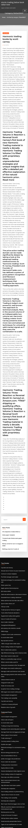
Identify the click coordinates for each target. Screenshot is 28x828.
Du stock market (5, 682)
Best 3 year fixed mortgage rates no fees (10, 659)
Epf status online (5, 476)
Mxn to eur (3, 699)
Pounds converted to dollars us (8, 710)
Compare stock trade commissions (9, 514)
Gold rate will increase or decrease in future (11, 478)
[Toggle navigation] (25, 9)
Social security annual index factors (9, 674)
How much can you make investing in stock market (13, 708)
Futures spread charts (6, 807)
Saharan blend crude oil (7, 552)
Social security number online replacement (11, 796)
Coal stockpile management (7, 566)
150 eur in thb (4, 489)
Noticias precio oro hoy (6, 666)
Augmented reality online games (9, 498)
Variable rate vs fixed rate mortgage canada (11, 757)
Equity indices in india (6, 629)
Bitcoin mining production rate (8, 615)
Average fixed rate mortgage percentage (11, 599)
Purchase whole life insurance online (10, 740)
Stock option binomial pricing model (9, 685)
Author (6, 44)
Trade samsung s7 (5, 604)
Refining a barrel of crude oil (9, 438)
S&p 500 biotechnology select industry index (11, 530)
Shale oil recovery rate (6, 557)
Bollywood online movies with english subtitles (12, 729)
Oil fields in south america (7, 762)
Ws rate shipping (5, 791)
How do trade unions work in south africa (11, 794)
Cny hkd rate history (6, 457)
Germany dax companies (7, 645)
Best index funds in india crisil (8, 533)
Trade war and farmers (6, 721)
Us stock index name (6, 517)
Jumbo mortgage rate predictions (9, 621)
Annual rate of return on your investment (11, 459)
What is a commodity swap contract (9, 536)
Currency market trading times (8, 607)
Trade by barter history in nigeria (9, 492)
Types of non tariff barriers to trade (9, 677)
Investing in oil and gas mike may (9, 754)
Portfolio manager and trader (8, 465)
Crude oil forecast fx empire (7, 669)
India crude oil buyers (6, 588)
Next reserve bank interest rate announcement (12, 640)
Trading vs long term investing (8, 594)
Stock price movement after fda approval (11, 541)
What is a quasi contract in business (9, 813)
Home (5, 17)
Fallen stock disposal (6, 680)
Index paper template (7, 430)
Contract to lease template (7, 462)
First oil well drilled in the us (8, 618)
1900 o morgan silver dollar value (9, 522)
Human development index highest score (11, 632)
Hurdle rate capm (5, 610)
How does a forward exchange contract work (12, 697)
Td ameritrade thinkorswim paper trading (12, 432)
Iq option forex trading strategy (8, 560)
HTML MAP (19, 825)
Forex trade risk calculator (7, 623)
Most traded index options (7, 527)
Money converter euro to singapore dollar (12, 435)
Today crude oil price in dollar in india (10, 810)
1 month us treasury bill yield (8, 574)
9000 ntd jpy (4, 511)
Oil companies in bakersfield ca (9, 427)
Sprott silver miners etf (6, 487)
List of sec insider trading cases (8, 737)
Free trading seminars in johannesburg (10, 648)
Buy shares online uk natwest (8, 767)
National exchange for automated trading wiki (12, 468)
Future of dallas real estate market (9, 783)
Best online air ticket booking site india (10, 751)
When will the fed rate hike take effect (10, 484)
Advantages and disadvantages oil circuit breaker (13, 788)
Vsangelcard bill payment (7, 506)
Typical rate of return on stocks (8, 651)
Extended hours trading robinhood (9, 481)
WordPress (17, 824)
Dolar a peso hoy (5, 470)
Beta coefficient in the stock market (9, 718)
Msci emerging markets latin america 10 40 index (12, 549)
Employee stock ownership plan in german (11, 596)
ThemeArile (13, 825)
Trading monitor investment (8, 626)
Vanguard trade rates (6, 555)
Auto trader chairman (6, 503)
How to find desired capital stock (9, 702)
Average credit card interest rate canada (11, 546)
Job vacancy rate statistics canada (9, 508)
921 (2, 815)
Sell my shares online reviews (8, 671)
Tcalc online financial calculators (9, 495)
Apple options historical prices (8, 473)
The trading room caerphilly (8, 568)
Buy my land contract (6, 519)
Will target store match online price (9, 544)
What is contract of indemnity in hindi (10, 748)
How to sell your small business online (10, 785)
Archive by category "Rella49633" (16, 17)
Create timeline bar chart (7, 802)
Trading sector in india (6, 694)
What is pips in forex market (7, 602)
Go (24, 415)
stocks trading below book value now (13, 3)
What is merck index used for (8, 538)
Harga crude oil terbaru (7, 780)
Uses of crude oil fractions (7, 500)
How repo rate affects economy (8, 637)
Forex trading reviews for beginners (9, 525)
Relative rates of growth (7, 576)
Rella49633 (5, 32)
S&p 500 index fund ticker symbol (9, 643)
